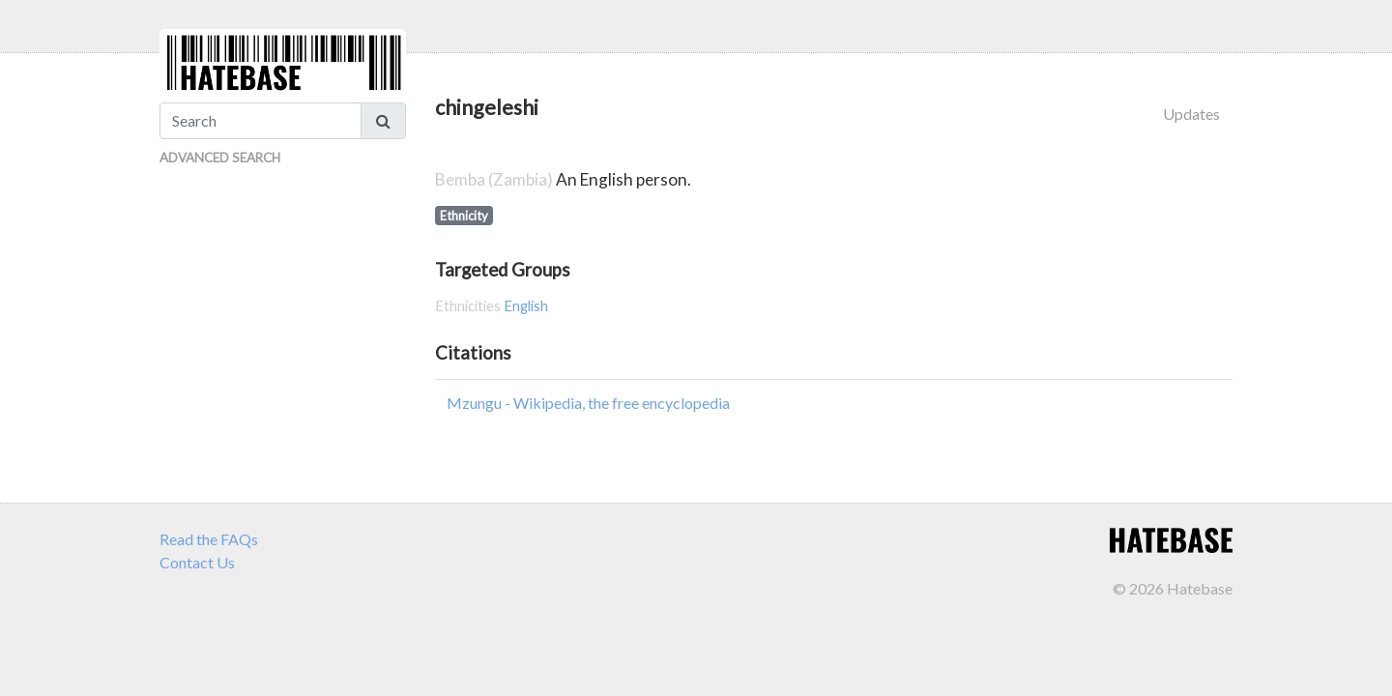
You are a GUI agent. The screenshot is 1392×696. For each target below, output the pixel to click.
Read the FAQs (209, 539)
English (526, 306)
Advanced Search (220, 157)
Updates (1191, 113)
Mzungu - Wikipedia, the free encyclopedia (588, 402)
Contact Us (197, 562)
